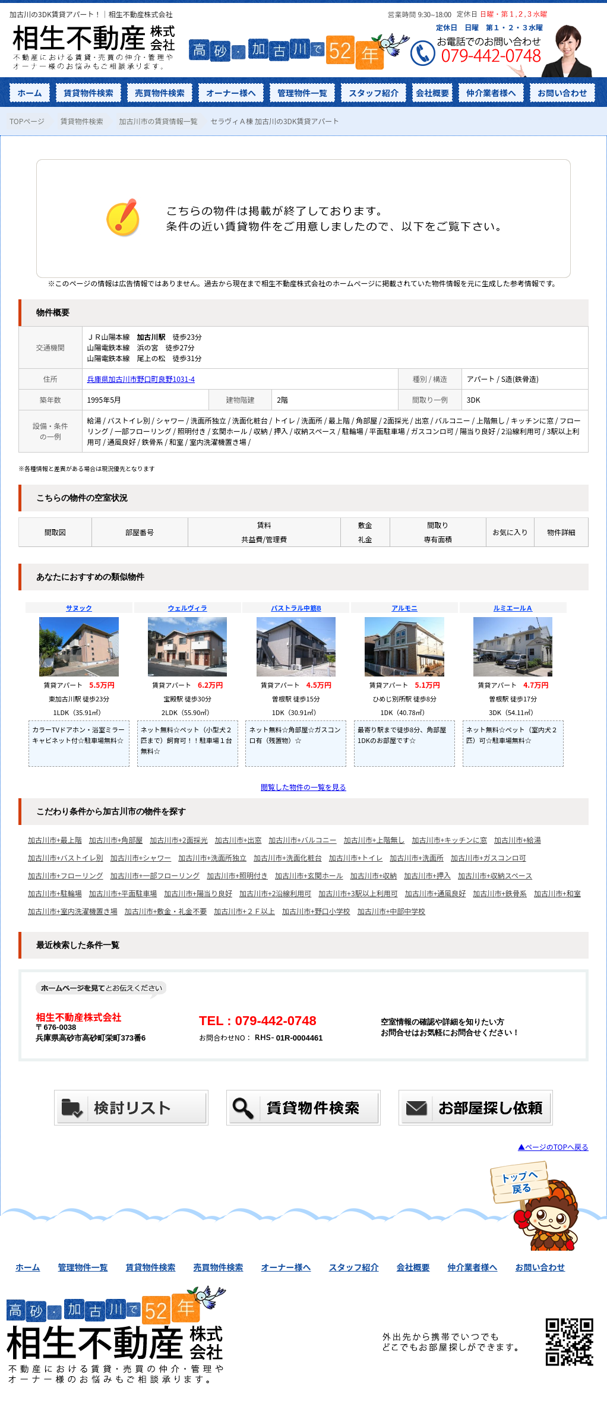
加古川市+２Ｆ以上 (244, 911)
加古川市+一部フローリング (155, 875)
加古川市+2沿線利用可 (275, 893)
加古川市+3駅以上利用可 (357, 893)
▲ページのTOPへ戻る (553, 1147)
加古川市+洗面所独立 (212, 857)
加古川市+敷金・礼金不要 (166, 911)
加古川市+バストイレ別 (65, 857)
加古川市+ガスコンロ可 (488, 857)
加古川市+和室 (557, 893)
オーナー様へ (231, 93)
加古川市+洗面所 (417, 857)
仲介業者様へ (491, 93)
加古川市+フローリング (65, 875)
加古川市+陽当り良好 (198, 893)
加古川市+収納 (373, 875)
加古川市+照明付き (237, 875)
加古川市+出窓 (238, 839)
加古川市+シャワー (141, 857)
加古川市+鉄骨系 (500, 893)
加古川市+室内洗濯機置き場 (73, 911)
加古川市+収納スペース (495, 875)
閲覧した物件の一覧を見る (303, 787)
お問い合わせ (562, 93)
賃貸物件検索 (88, 93)
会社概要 (432, 93)
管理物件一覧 (302, 93)
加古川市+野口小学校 (316, 911)
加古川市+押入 (427, 875)
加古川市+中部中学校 (392, 911)
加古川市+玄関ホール (309, 875)
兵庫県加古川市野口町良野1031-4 (141, 379)
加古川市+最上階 (55, 839)
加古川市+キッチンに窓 (449, 839)
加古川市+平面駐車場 (123, 893)
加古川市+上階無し (374, 839)
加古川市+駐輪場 (55, 893)
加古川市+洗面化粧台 (288, 857)
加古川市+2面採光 (178, 839)
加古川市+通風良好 (435, 893)
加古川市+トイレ (356, 857)
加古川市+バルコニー (302, 839)
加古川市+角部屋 (116, 839)
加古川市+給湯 (517, 839)
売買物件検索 (160, 93)
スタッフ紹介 (374, 93)
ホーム (29, 93)
